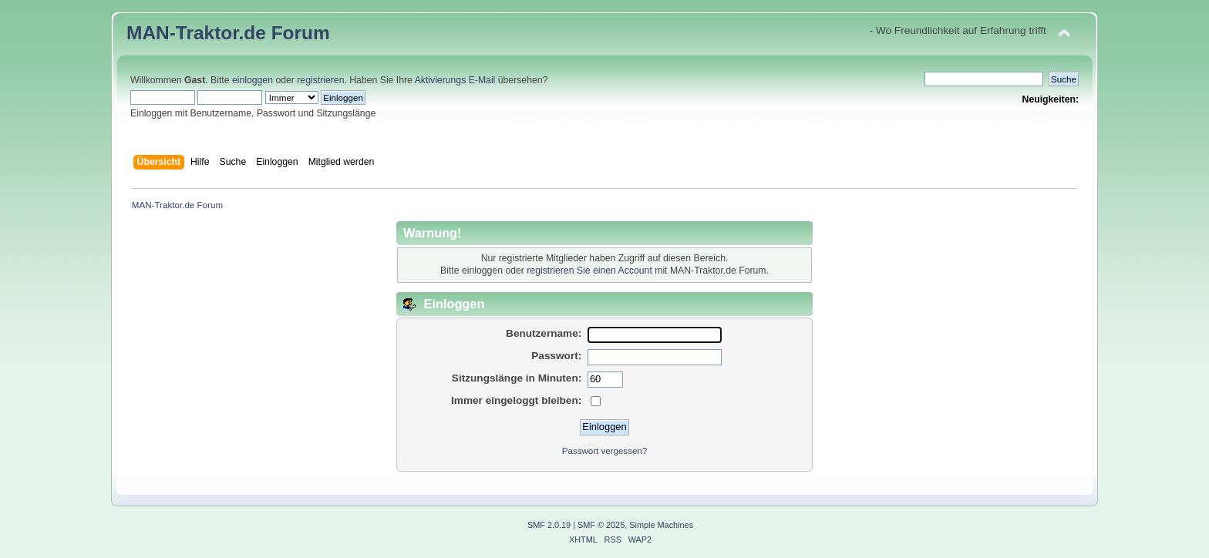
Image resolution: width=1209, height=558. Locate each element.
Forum (300, 32)
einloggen (252, 80)
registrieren (320, 80)
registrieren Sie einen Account (589, 270)
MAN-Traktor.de (196, 32)
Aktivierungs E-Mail (455, 80)
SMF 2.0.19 (549, 524)
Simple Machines (661, 524)
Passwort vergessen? (604, 450)
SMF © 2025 (601, 524)
